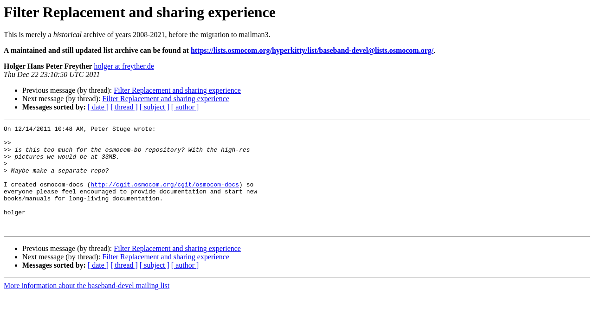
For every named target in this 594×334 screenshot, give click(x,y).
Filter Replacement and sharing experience (177, 90)
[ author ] (185, 107)
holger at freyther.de (124, 66)
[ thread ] (124, 107)
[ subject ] (154, 107)
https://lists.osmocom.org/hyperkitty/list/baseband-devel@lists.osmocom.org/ (312, 50)
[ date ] (98, 107)
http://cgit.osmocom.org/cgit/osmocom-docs (164, 197)
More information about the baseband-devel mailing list (86, 306)
